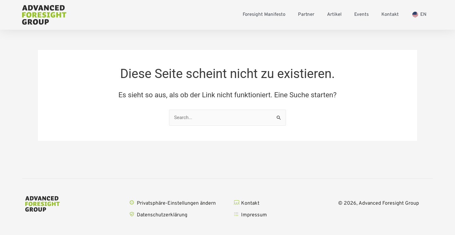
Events (361, 15)
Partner (306, 15)
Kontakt (390, 15)
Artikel (334, 15)
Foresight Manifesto (264, 15)
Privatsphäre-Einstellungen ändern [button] (176, 203)
